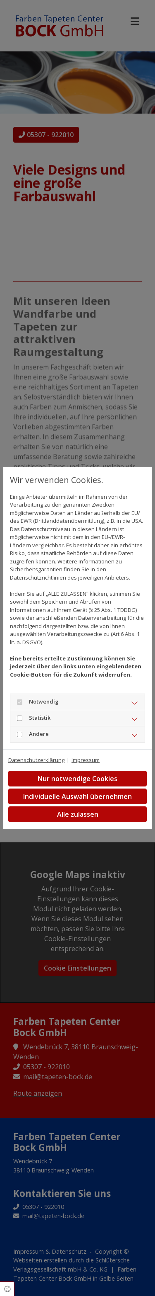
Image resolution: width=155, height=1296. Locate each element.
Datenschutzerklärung (36, 760)
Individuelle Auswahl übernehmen (77, 796)
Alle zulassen (77, 814)
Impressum (86, 760)
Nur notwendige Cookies (77, 778)
